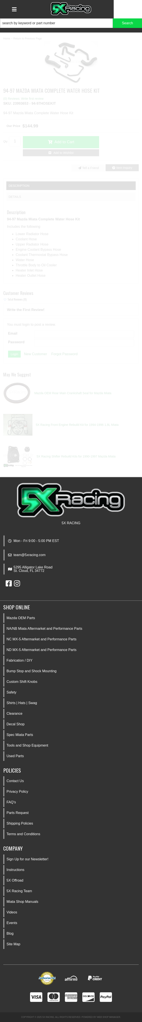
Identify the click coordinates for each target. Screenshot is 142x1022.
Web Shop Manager (108, 1017)
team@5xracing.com (30, 555)
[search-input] (56, 23)
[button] (71, 23)
